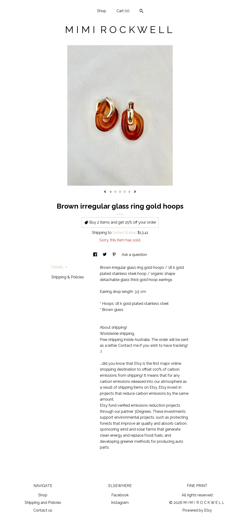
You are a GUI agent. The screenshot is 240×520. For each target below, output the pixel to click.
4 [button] (125, 192)
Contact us (42, 510)
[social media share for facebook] (95, 254)
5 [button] (129, 192)
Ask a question (134, 254)
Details (59, 267)
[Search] (141, 11)
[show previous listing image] (105, 192)
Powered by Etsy (197, 510)
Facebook (120, 495)
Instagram (120, 502)
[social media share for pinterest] (114, 254)
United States (124, 232)
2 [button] (115, 192)
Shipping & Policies (67, 277)
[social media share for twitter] (105, 254)
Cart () (122, 11)
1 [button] (110, 192)
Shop (101, 11)
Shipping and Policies (43, 502)
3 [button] (120, 192)
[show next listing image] (135, 192)
